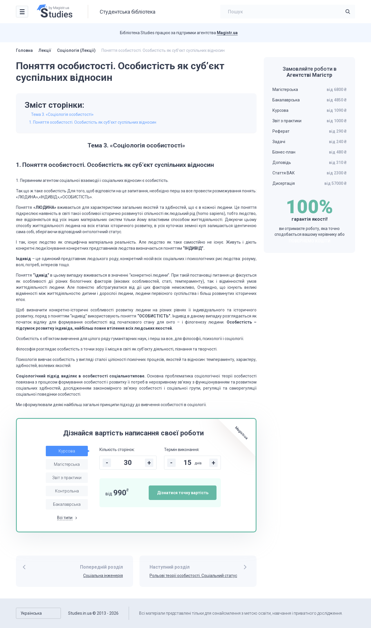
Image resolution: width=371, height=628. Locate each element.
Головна (24, 50)
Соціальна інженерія (103, 575)
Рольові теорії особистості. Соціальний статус (193, 575)
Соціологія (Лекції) (76, 50)
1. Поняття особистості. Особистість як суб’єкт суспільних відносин (92, 122)
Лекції (45, 50)
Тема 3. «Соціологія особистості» (62, 114)
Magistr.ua (227, 32)
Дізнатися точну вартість (182, 492)
